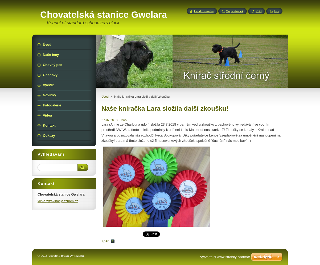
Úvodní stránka (204, 11)
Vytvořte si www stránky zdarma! (225, 257)
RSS (258, 11)
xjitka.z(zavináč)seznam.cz (58, 201)
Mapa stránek (234, 11)
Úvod (105, 96)
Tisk (276, 11)
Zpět (105, 241)
